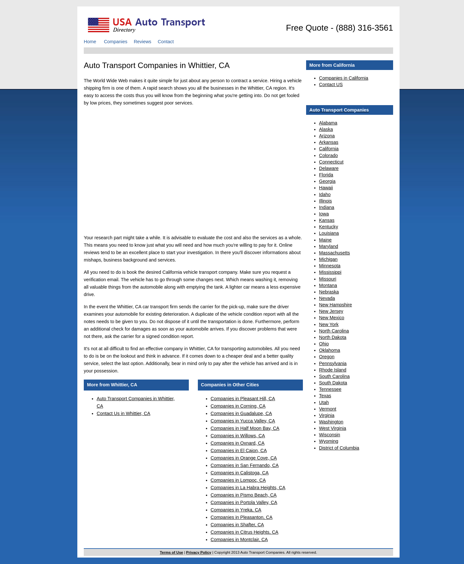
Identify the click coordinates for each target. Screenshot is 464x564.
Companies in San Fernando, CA (245, 465)
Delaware (329, 168)
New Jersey (331, 311)
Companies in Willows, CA (238, 435)
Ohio (324, 343)
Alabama (328, 122)
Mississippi (330, 272)
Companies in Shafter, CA (237, 524)
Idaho (325, 194)
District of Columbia (339, 447)
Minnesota (329, 265)
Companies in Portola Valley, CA (244, 502)
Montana (328, 285)
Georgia (327, 181)
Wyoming (328, 441)
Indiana (326, 207)
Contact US (331, 84)
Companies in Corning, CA (238, 406)
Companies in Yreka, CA (236, 509)
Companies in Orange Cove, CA (244, 457)
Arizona (327, 135)
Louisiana (329, 233)
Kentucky (328, 226)
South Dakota (333, 382)
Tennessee (330, 389)
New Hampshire (335, 304)
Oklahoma (329, 350)
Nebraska (329, 291)
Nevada (327, 298)
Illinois (325, 200)
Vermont (327, 408)
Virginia (326, 415)
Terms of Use (171, 552)
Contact (166, 41)
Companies (115, 41)
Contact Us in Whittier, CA (123, 413)
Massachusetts (334, 252)
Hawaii (326, 187)
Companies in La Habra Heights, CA (248, 487)
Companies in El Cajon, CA (239, 450)
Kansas (326, 220)
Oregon (326, 356)
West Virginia (332, 428)
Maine (325, 239)
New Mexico (331, 317)
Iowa (324, 213)
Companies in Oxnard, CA (238, 443)
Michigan (328, 259)
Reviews (142, 41)
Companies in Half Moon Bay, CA (245, 428)
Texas (325, 395)
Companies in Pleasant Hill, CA (243, 398)
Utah (324, 402)
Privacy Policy (198, 552)
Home (90, 41)
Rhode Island (332, 369)
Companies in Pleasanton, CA (242, 517)
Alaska (326, 129)
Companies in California (343, 78)
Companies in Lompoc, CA (238, 480)
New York (329, 324)
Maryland (328, 246)
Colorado (328, 155)
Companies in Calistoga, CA (240, 472)
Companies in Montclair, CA (239, 539)
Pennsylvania (333, 363)
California (329, 148)
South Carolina (334, 376)
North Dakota (332, 337)
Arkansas (328, 142)
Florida (326, 174)
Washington (331, 421)
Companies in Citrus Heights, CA (244, 532)
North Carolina (334, 330)
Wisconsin (329, 434)
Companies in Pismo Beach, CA (244, 495)
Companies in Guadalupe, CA (241, 413)
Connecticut (331, 161)
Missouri (327, 279)
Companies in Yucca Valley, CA (243, 420)
